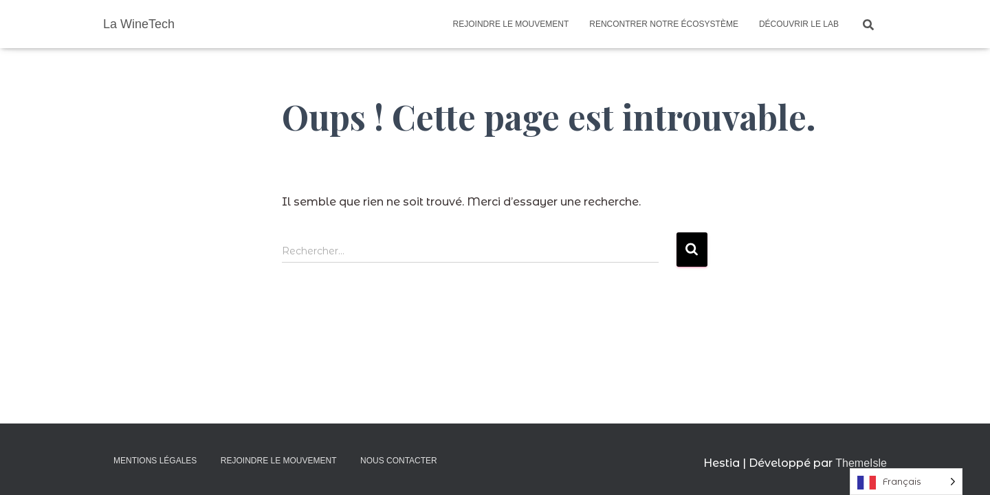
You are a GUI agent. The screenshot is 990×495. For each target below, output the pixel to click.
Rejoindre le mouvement (511, 24)
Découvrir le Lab (799, 24)
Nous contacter (398, 460)
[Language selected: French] (906, 481)
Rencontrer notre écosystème (663, 24)
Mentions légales (155, 460)
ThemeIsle (861, 463)
